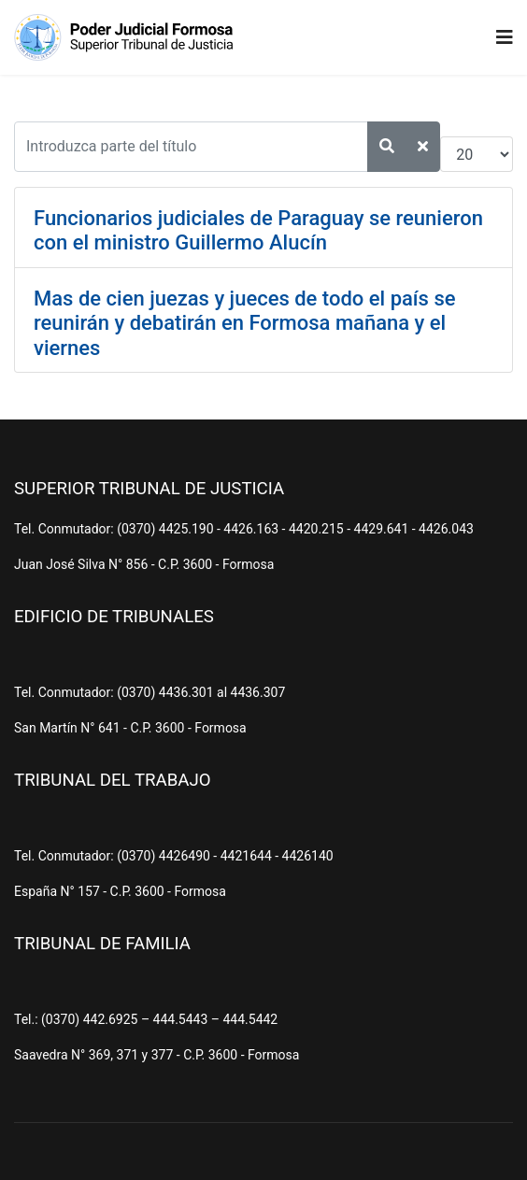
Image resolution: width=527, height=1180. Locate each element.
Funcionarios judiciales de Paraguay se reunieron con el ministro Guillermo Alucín (258, 230)
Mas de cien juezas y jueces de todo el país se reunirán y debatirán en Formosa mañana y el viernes (245, 323)
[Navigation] (504, 37)
